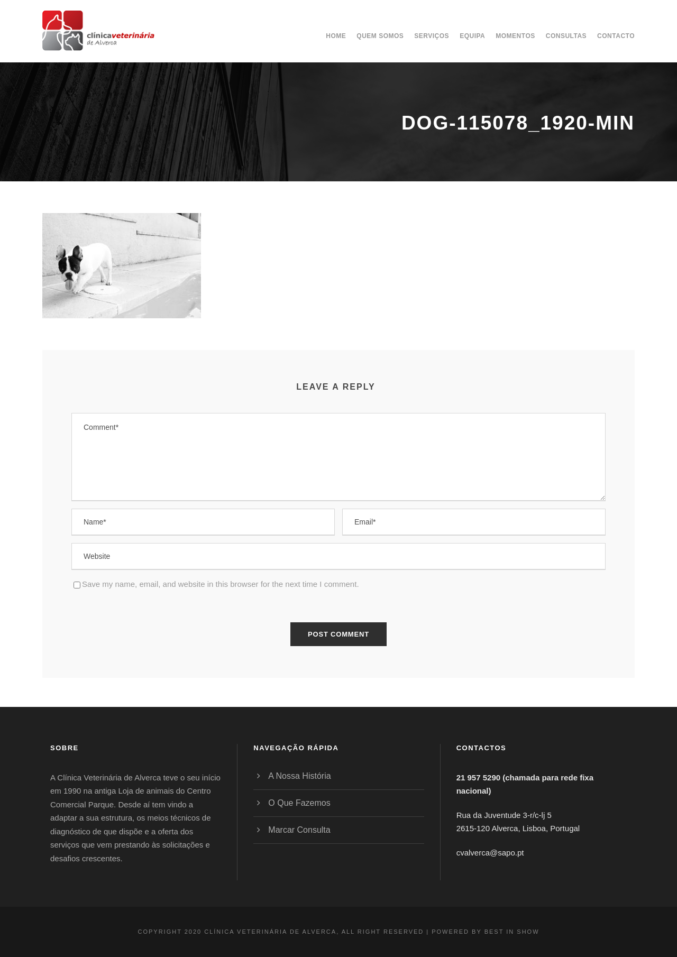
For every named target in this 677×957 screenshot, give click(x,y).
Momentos (515, 36)
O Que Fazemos (299, 802)
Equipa (472, 36)
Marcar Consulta (299, 829)
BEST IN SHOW (511, 931)
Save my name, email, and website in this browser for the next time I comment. (220, 583)
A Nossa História (299, 775)
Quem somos (380, 36)
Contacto (616, 36)
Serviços (431, 36)
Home (336, 36)
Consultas (566, 36)
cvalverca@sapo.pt (490, 852)
